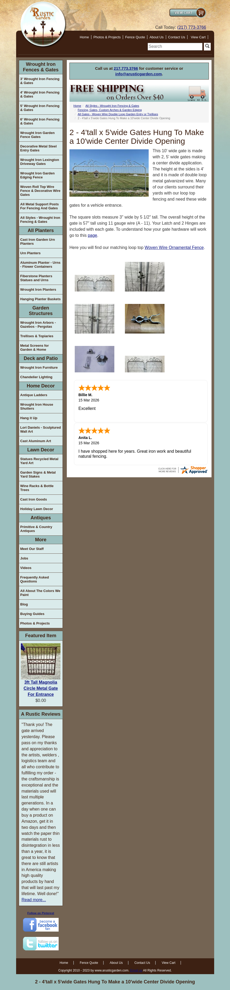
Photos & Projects (107, 37)
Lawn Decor (40, 449)
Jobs (24, 558)
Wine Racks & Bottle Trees (37, 488)
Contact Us (176, 37)
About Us (156, 37)
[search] (175, 46)
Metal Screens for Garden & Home (34, 347)
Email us (136, 970)
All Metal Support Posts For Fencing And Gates (39, 206)
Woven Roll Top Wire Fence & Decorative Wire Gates (40, 191)
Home (84, 37)
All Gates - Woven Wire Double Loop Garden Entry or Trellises (118, 114)
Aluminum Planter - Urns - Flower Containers (40, 265)
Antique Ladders (34, 395)
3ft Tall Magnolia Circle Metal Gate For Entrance (41, 688)
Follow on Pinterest (40, 913)
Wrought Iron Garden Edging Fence (37, 175)
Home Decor (41, 385)
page (92, 235)
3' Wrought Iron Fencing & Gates (40, 81)
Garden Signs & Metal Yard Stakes (38, 474)
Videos (25, 568)
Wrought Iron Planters (38, 290)
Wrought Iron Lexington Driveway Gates (39, 162)
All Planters (41, 230)
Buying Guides (32, 614)
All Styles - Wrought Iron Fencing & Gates (40, 220)
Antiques (41, 517)
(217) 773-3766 (191, 27)
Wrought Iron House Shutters (36, 406)
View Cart (198, 37)
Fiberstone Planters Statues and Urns (36, 278)
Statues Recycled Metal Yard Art (39, 461)
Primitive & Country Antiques (36, 529)
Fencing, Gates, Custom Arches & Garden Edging (110, 110)
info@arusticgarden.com (138, 74)
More (40, 539)
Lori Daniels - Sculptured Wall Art (40, 429)
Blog (24, 604)
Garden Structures (41, 310)
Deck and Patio (41, 358)
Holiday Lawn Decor (36, 509)
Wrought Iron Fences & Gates (41, 67)
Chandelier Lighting (36, 377)
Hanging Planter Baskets (40, 299)
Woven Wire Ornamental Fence (174, 247)
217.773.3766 (126, 68)
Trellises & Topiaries (36, 336)
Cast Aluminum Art (35, 441)
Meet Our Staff (32, 549)
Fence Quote (135, 37)
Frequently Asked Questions (34, 579)
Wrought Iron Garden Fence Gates (37, 135)
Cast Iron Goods (33, 499)
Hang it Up (28, 418)
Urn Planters (30, 253)
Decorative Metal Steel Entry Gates (38, 148)
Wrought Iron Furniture (39, 367)
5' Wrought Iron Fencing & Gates (40, 108)
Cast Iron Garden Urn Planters (37, 242)
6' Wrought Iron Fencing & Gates (40, 121)
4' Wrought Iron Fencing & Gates (40, 94)
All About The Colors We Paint (40, 593)
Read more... (34, 900)
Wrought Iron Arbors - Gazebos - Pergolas (38, 325)
